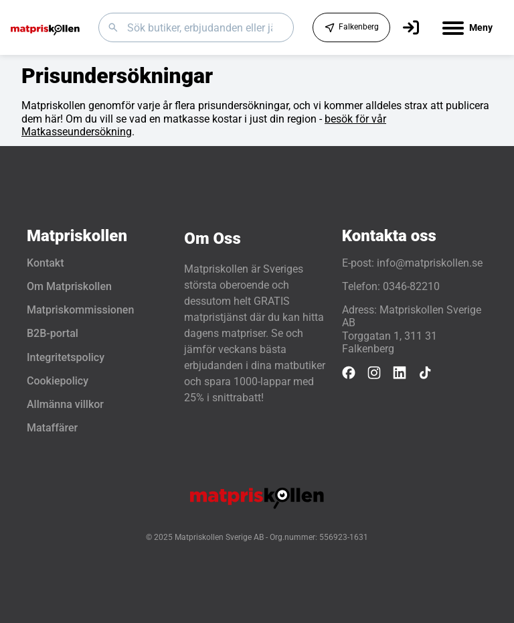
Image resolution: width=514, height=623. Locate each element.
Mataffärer (52, 427)
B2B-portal (52, 333)
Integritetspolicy (65, 357)
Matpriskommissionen (80, 309)
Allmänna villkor (65, 404)
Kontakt (45, 263)
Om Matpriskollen (69, 286)
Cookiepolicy (57, 380)
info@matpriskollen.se (430, 263)
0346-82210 (411, 286)
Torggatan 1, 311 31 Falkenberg (389, 342)
